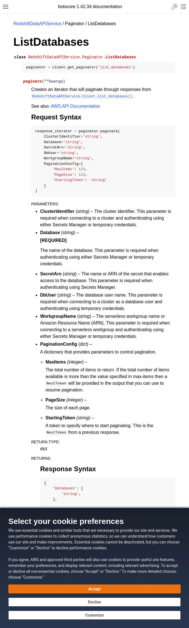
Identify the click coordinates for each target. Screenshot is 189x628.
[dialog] (94, 568)
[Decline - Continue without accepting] (94, 602)
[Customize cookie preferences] (94, 615)
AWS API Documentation (75, 106)
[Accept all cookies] (94, 588)
